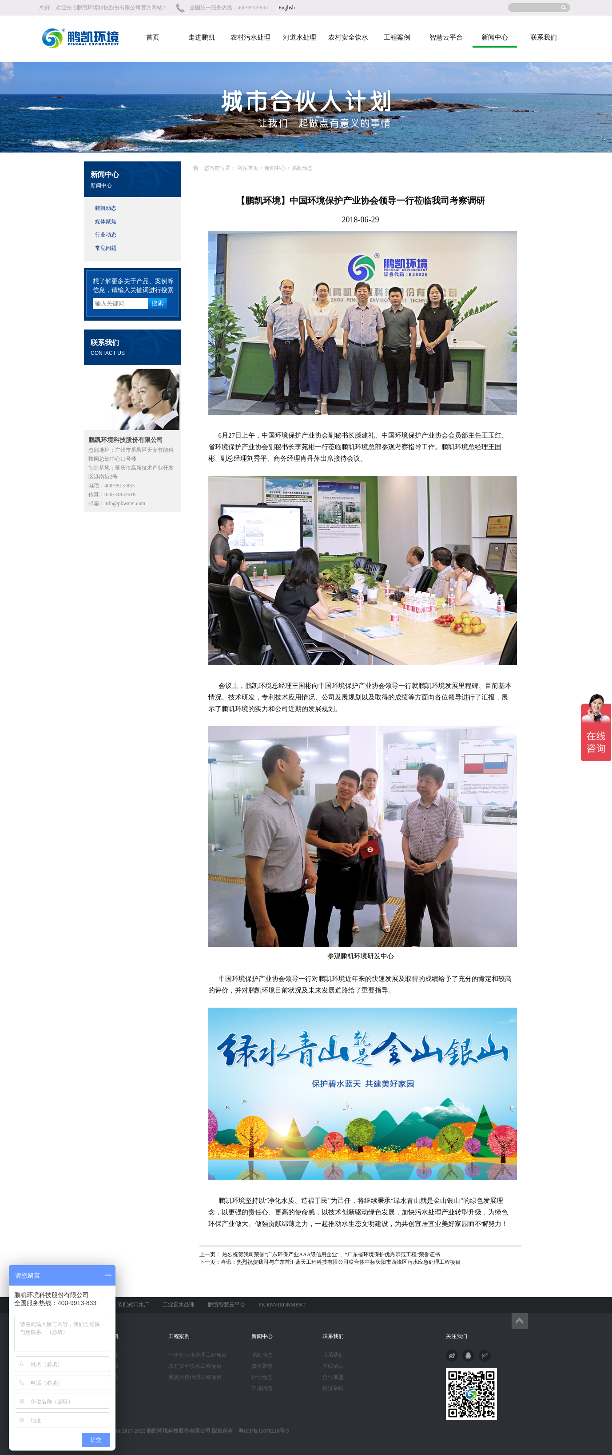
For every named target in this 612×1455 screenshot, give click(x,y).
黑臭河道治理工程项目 (195, 1377)
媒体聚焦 (105, 221)
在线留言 (333, 1366)
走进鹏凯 (201, 37)
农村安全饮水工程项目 (195, 1366)
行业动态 (105, 235)
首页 (152, 37)
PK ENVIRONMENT (282, 1305)
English (286, 7)
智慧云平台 (446, 37)
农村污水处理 (250, 37)
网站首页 (247, 168)
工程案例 (397, 37)
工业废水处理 (179, 1305)
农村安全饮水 (348, 37)
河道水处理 (299, 37)
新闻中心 (494, 37)
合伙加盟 (333, 1377)
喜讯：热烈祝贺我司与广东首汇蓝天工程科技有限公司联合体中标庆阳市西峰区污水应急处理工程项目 (341, 1262)
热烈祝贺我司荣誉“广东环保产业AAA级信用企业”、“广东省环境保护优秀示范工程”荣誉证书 (330, 1254)
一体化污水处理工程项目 (197, 1355)
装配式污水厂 (133, 1305)
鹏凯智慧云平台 (226, 1305)
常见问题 (105, 248)
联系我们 (543, 37)
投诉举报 (333, 1388)
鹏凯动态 (105, 208)
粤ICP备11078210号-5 (261, 1431)
